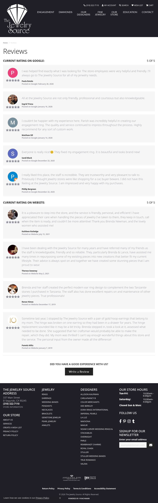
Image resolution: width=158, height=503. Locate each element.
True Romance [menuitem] (88, 460)
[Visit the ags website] (71, 478)
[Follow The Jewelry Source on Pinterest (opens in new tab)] (124, 421)
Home (5, 43)
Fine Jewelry (100, 13)
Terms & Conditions (82, 488)
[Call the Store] (11, 403)
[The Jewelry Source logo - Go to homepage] (19, 18)
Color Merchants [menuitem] (90, 402)
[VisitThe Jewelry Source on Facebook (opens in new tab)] (120, 421)
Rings (45, 394)
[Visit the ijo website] (90, 478)
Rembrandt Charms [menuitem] (91, 444)
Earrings (46, 398)
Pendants (47, 405)
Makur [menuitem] (84, 425)
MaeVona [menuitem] (85, 421)
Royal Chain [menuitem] (87, 448)
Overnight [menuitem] (86, 436)
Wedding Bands (50, 402)
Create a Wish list (12, 427)
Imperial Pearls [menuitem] (89, 413)
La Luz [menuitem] (84, 417)
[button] (109, 5)
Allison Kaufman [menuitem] (90, 394)
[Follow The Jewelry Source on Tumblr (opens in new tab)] (133, 421)
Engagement (45, 12)
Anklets (46, 425)
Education (130, 12)
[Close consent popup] (60, 498)
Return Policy (10, 435)
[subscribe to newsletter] (151, 445)
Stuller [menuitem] (85, 452)
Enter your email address (133, 439)
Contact (147, 12)
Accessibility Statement (105, 488)
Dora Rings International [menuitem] (94, 409)
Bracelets (47, 413)
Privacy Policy (10, 431)
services (7, 423)
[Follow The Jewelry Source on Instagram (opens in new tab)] (129, 421)
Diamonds (65, 12)
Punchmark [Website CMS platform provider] (84, 498)
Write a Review (79, 371)
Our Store (114, 13)
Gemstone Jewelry (51, 417)
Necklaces (47, 409)
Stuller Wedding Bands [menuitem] (93, 456)
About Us (8, 419)
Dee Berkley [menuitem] (87, 405)
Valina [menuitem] (84, 463)
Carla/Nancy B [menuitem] (88, 398)
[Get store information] (13, 407)
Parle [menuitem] (83, 440)
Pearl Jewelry (49, 421)
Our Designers (83, 13)
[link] (91, 5)
